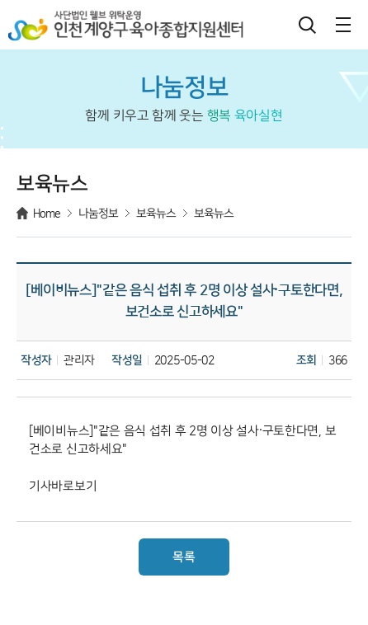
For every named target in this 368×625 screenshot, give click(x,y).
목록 (183, 557)
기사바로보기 (63, 486)
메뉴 (343, 24)
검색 (306, 24)
